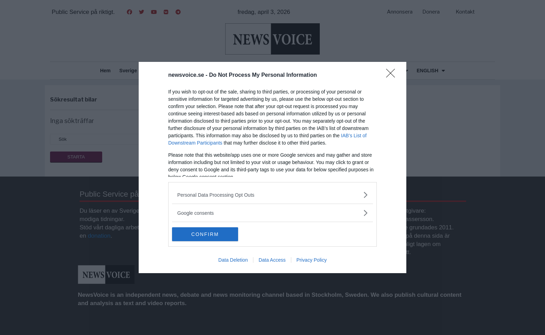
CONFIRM (205, 234)
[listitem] (272, 194)
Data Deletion (233, 260)
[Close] (392, 75)
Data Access (272, 260)
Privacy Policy (311, 260)
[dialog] (272, 167)
